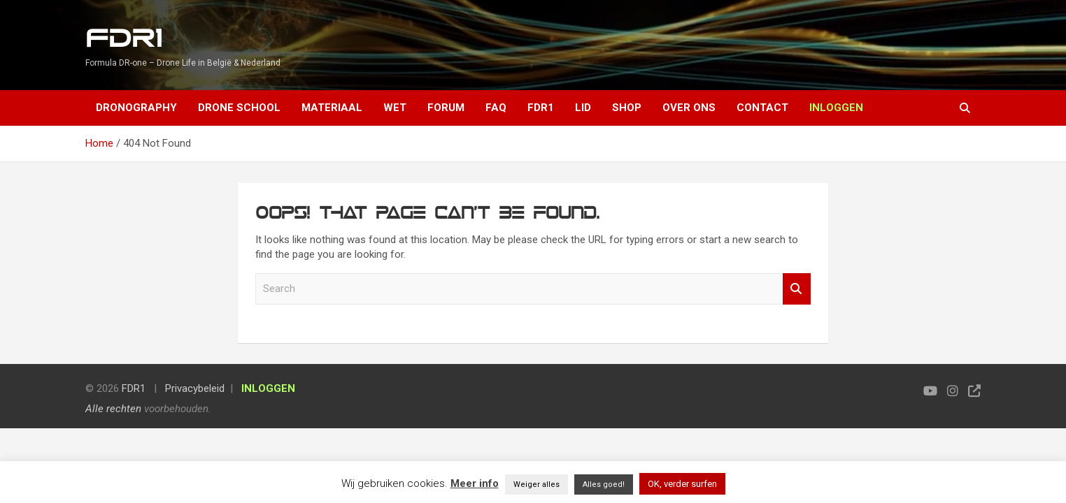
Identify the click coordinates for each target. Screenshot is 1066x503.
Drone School (239, 107)
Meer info (474, 483)
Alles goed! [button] (604, 484)
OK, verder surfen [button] (682, 484)
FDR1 (123, 38)
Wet (394, 107)
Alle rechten (113, 408)
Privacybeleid (195, 388)
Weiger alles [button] (536, 484)
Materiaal (331, 107)
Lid (583, 107)
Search (797, 289)
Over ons (689, 107)
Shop (626, 107)
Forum (445, 107)
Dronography (136, 107)
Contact (762, 107)
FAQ (495, 107)
